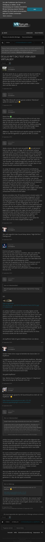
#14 (42, 222)
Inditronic (11, 67)
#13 (42, 136)
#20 (42, 506)
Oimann (10, 110)
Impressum (36, 535)
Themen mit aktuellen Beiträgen (11, 37)
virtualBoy (11, 142)
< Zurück (3, 63)
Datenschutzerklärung (25, 535)
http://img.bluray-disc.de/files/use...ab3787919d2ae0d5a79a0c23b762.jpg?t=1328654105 (21, 305)
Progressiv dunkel (7, 530)
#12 (42, 105)
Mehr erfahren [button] (7, 16)
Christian (11, 228)
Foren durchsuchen (27, 37)
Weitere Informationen (24, 52)
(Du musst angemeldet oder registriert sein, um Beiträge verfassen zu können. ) (24, 514)
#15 (42, 239)
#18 (42, 383)
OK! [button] (35, 9)
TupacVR (10, 244)
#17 (42, 342)
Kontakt (10, 535)
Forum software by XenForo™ (17, 541)
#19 (42, 405)
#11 (42, 88)
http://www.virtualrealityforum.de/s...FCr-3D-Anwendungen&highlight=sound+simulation (17, 401)
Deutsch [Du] (19, 530)
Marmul (10, 93)
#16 (42, 273)
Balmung (11, 388)
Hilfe (15, 535)
